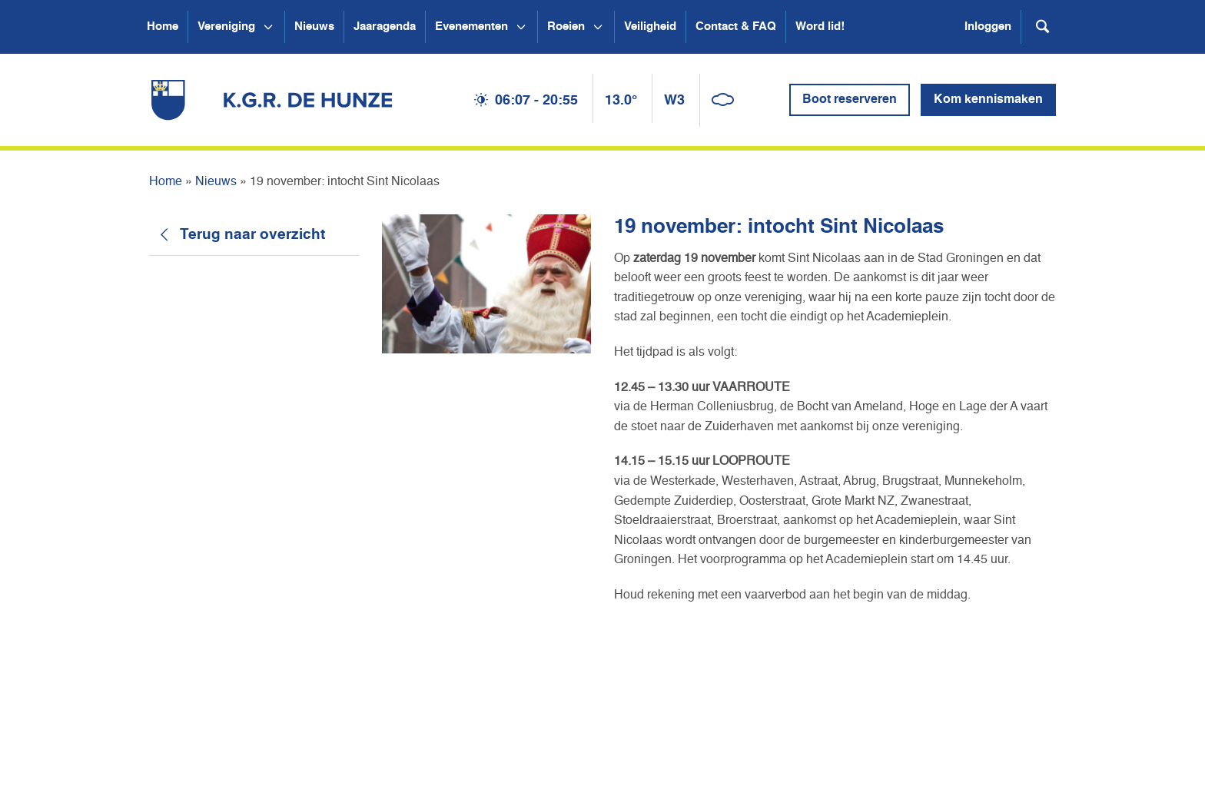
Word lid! (820, 26)
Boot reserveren (849, 100)
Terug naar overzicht (252, 234)
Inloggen (987, 26)
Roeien (566, 26)
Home (162, 26)
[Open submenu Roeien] (598, 27)
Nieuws (314, 26)
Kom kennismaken (988, 100)
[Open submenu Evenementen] (521, 27)
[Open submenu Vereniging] (268, 27)
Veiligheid (650, 26)
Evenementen (471, 26)
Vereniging (226, 26)
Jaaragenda (385, 26)
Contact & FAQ (735, 26)
